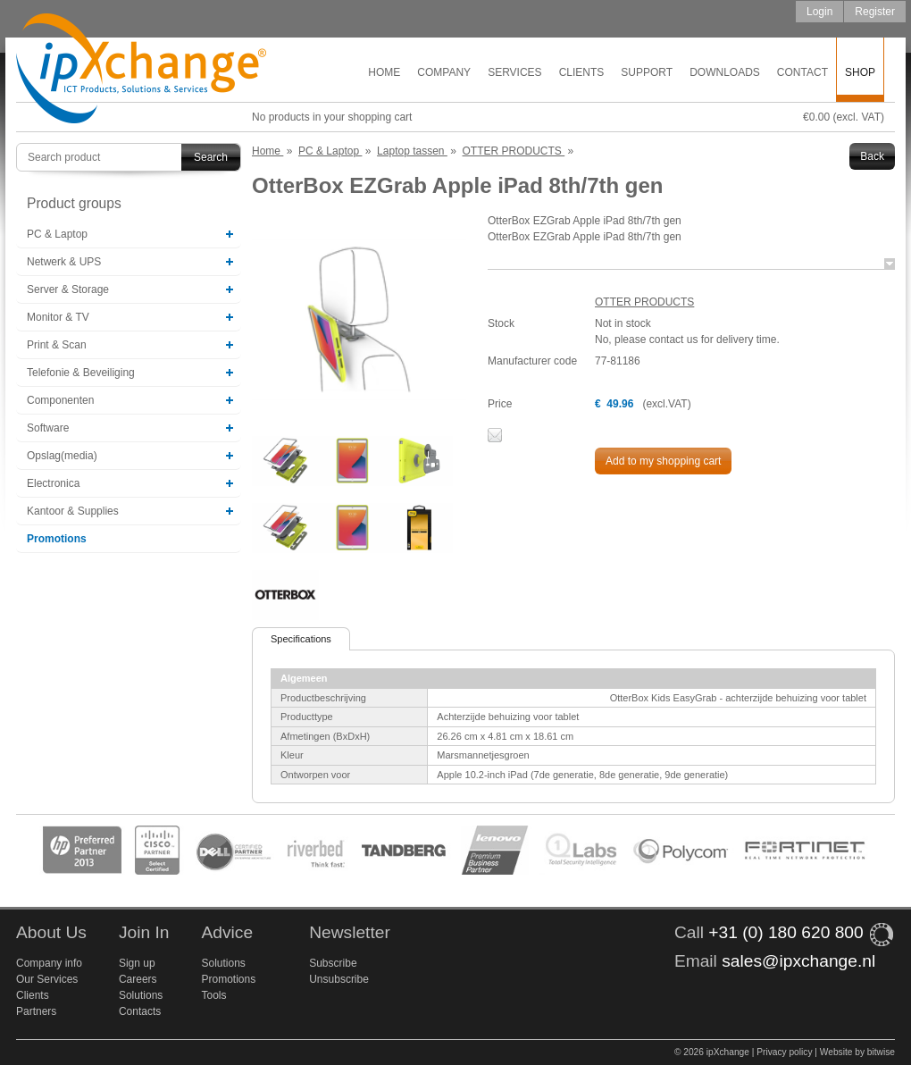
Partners (36, 1011)
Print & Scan (57, 345)
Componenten (60, 400)
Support (647, 72)
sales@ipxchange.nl (798, 961)
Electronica (53, 483)
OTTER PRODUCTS (644, 302)
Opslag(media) (62, 455)
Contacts (140, 1011)
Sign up (137, 963)
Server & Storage (68, 289)
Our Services (47, 979)
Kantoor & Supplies (73, 511)
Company (444, 72)
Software (48, 428)
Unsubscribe (339, 979)
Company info (49, 963)
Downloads (725, 72)
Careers (138, 979)
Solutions (141, 995)
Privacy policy (784, 1052)
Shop (860, 72)
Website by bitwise (857, 1052)
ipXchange (141, 69)
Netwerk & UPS (64, 262)
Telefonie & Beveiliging (81, 372)
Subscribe (332, 963)
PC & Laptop (57, 234)
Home (384, 72)
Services (514, 72)
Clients (582, 72)
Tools (213, 995)
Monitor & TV (58, 317)
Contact (802, 72)
